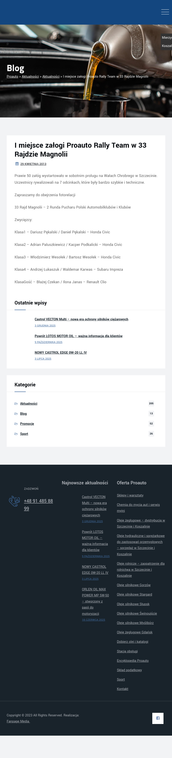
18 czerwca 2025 (93, 620)
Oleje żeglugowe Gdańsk (135, 632)
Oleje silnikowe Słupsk (133, 604)
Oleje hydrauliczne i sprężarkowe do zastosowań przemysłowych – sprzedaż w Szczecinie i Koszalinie (141, 545)
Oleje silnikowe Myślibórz (135, 623)
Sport (24, 434)
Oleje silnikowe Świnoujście (137, 613)
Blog (23, 413)
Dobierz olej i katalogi (132, 641)
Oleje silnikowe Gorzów (133, 585)
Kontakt (122, 689)
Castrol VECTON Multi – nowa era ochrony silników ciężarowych (81, 319)
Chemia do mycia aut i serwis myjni (138, 507)
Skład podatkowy (129, 670)
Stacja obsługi (127, 651)
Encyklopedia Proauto (133, 660)
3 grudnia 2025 (45, 326)
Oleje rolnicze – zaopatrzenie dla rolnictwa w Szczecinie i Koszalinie (141, 569)
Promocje (27, 424)
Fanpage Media (18, 721)
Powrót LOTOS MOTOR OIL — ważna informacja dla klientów (79, 336)
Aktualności (28, 403)
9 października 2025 (48, 342)
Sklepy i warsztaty (130, 495)
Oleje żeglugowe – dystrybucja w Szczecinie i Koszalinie (141, 523)
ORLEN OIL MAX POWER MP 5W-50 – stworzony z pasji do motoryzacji (95, 601)
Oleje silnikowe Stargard (134, 594)
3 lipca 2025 (43, 359)
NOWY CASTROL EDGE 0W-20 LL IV (61, 352)
